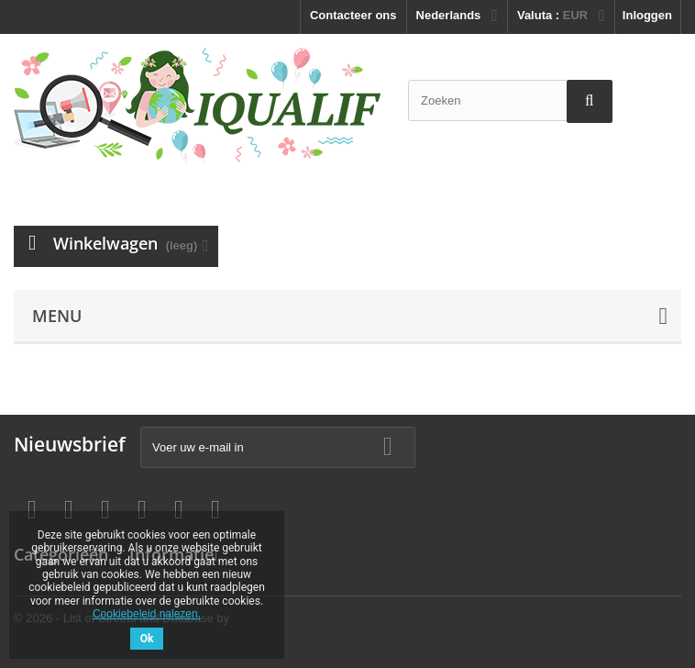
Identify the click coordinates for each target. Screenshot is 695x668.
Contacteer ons (353, 15)
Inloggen (647, 15)
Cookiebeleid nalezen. (147, 613)
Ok (147, 638)
